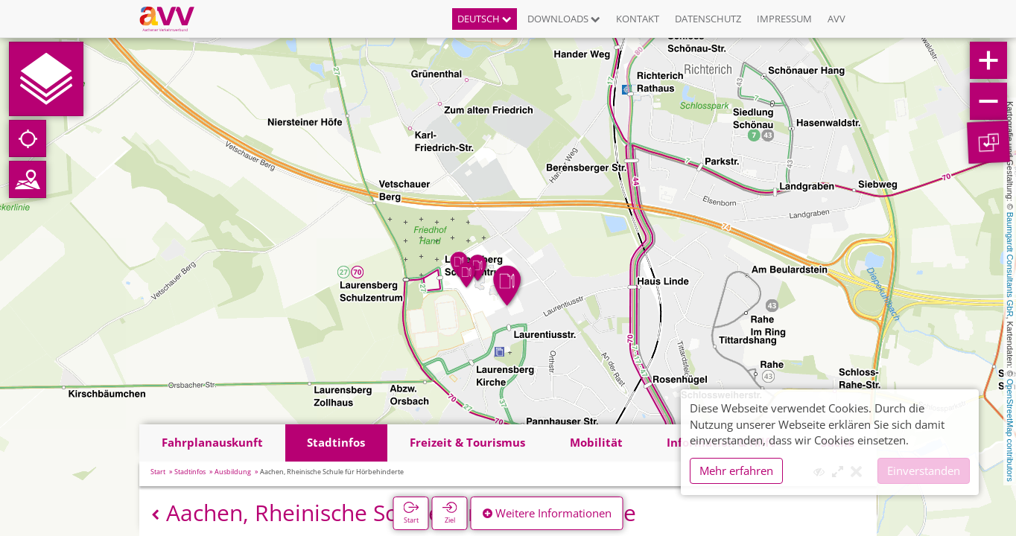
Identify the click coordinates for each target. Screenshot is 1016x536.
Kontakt (637, 18)
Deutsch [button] (484, 18)
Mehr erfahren (736, 470)
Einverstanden (923, 470)
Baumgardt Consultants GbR (1010, 264)
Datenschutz (708, 18)
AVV (836, 18)
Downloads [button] (563, 18)
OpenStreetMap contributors (1010, 430)
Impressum (784, 18)
